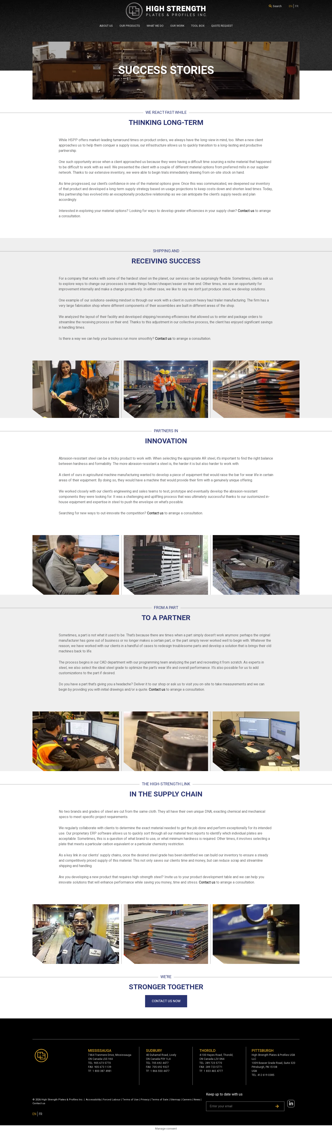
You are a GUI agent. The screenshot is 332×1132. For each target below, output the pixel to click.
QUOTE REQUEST (222, 26)
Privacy (145, 1099)
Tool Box (197, 26)
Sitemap (175, 1099)
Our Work (177, 26)
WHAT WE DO (155, 26)
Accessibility (93, 1099)
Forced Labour (111, 1099)
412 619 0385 (265, 1075)
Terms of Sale (159, 1099)
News (197, 1099)
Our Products (129, 26)
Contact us (246, 211)
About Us (106, 26)
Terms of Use (130, 1099)
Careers (187, 1099)
